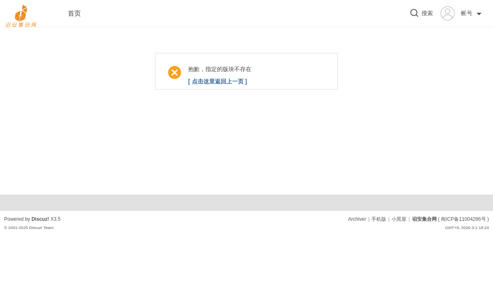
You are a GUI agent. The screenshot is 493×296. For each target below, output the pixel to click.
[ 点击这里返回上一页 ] (217, 81)
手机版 (378, 219)
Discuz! (40, 219)
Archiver (357, 219)
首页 (74, 13)
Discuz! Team (41, 227)
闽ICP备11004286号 (463, 219)
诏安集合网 (424, 219)
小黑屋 (399, 219)
